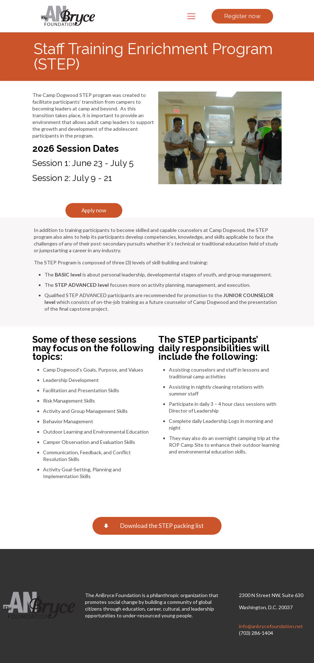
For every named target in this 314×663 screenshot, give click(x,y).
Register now (242, 16)
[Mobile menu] (191, 16)
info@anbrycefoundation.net (271, 626)
